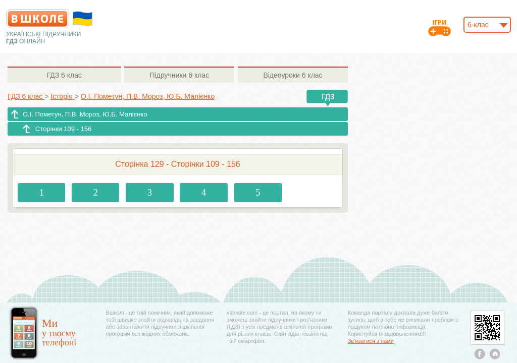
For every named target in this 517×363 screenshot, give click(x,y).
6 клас (64, 75)
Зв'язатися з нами (371, 341)
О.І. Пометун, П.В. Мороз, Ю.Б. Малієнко (85, 114)
